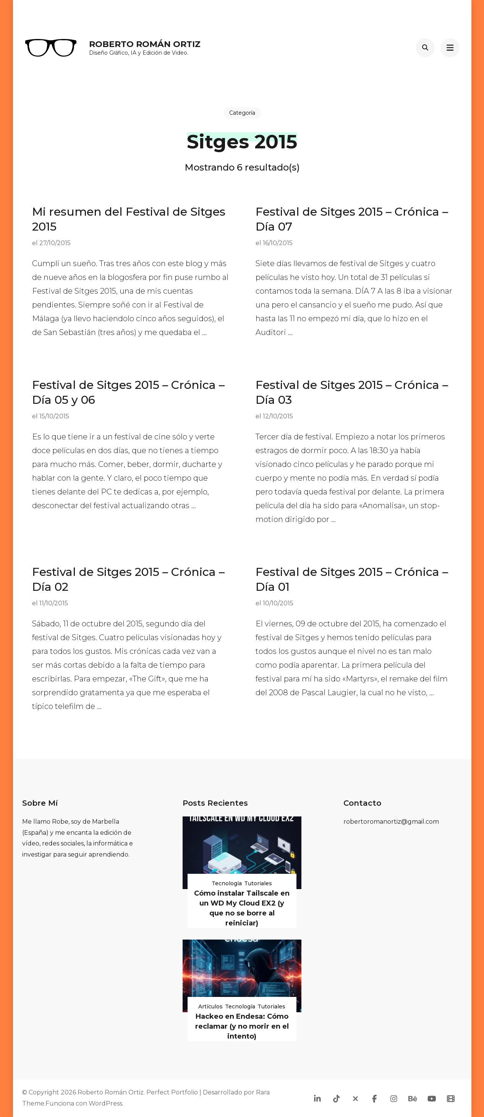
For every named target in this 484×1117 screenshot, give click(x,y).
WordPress (105, 1103)
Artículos (210, 1006)
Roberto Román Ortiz (145, 44)
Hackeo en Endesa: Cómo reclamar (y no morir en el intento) (242, 1026)
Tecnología (227, 883)
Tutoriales (258, 883)
